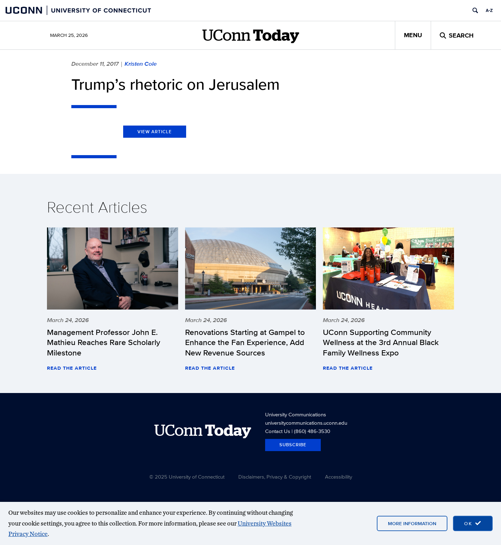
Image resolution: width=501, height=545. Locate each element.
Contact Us (277, 431)
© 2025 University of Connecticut (186, 476)
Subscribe (293, 444)
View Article (154, 131)
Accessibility (338, 476)
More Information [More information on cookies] (412, 523)
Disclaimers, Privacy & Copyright (274, 476)
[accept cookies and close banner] (473, 523)
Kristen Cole (141, 63)
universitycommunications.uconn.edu (306, 422)
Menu (413, 35)
